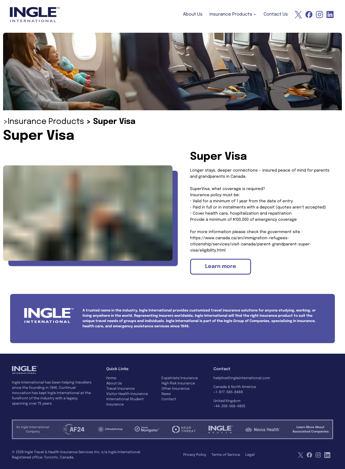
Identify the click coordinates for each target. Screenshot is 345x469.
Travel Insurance (120, 389)
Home (111, 378)
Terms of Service (225, 455)
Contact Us (276, 14)
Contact (168, 399)
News (166, 394)
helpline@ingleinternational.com (241, 378)
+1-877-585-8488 (228, 392)
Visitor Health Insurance (127, 394)
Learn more (220, 266)
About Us (192, 14)
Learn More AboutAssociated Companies (310, 429)
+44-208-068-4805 (229, 406)
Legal (250, 455)
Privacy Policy (194, 455)
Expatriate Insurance (179, 378)
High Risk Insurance (178, 383)
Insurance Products (233, 14)
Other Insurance (175, 389)
